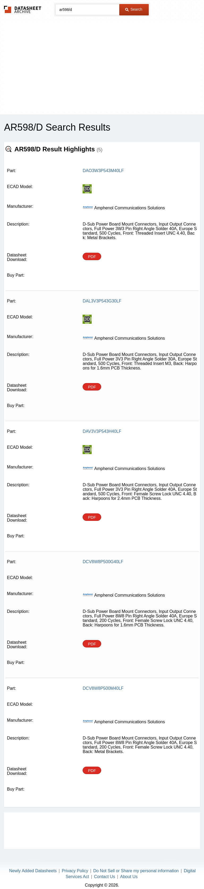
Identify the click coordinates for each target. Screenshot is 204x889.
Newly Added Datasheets (33, 863)
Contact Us (104, 869)
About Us (129, 869)
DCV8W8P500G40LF (103, 554)
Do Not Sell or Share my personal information (136, 863)
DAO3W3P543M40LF (103, 170)
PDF (92, 256)
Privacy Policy (75, 863)
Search (133, 9)
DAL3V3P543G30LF (102, 301)
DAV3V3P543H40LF (102, 427)
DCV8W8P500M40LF (103, 681)
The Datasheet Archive (22, 9)
